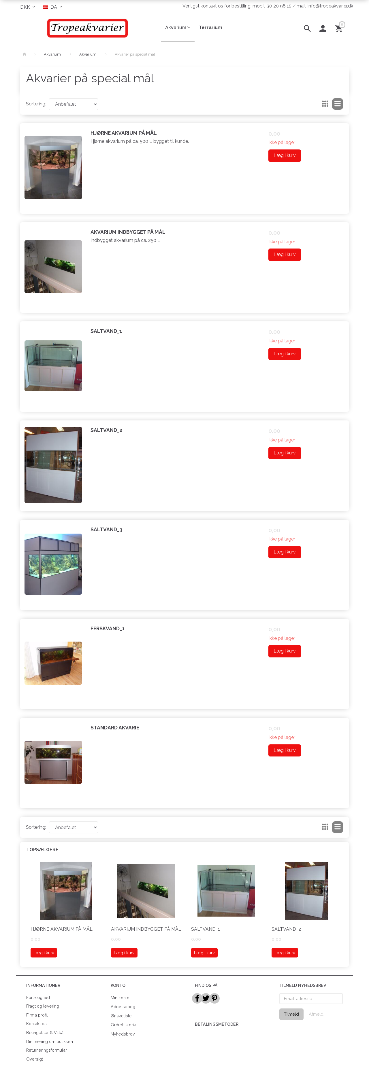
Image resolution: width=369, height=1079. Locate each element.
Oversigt (34, 1059)
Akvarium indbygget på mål (128, 232)
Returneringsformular (46, 1050)
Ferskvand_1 (108, 628)
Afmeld (316, 1014)
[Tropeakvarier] (86, 28)
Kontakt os (36, 1023)
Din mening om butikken (49, 1041)
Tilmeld (291, 1014)
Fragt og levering (42, 1006)
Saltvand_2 (106, 430)
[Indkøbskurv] (340, 28)
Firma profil (37, 1014)
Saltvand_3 (107, 529)
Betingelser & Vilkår (45, 1032)
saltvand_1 (106, 331)
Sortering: (36, 104)
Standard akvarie (115, 728)
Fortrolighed (38, 997)
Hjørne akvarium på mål (124, 133)
